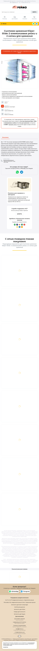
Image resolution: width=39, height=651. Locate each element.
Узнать (19, 214)
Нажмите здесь (13, 124)
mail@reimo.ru (14, 2)
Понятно (5, 647)
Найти (34, 12)
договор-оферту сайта (7, 645)
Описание (5, 137)
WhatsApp (33, 23)
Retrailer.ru (19, 636)
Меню (3, 23)
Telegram (36, 23)
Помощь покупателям (19, 626)
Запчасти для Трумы (19, 614)
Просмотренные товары (19, 569)
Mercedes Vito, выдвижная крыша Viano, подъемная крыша (19, 602)
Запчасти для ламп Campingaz (19, 604)
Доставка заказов (19, 619)
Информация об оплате (19, 623)
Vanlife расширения (19, 607)
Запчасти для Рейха (19, 609)
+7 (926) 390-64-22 (25, 2)
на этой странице (19, 542)
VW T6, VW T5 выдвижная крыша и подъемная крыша (19, 600)
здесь (25, 536)
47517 (14, 538)
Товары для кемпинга (19, 611)
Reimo (19, 7)
